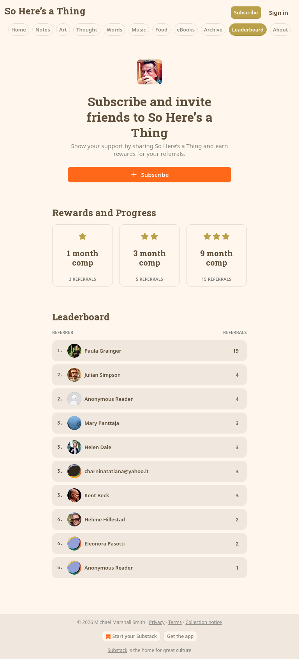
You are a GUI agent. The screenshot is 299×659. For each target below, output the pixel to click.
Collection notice (203, 622)
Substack (117, 650)
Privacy (157, 622)
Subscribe (246, 12)
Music (139, 29)
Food (161, 29)
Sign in (278, 12)
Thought (86, 29)
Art (63, 29)
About (280, 29)
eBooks (186, 29)
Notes (42, 29)
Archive (213, 29)
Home (18, 29)
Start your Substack (130, 636)
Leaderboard (248, 29)
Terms (175, 622)
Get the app (180, 636)
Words (114, 29)
